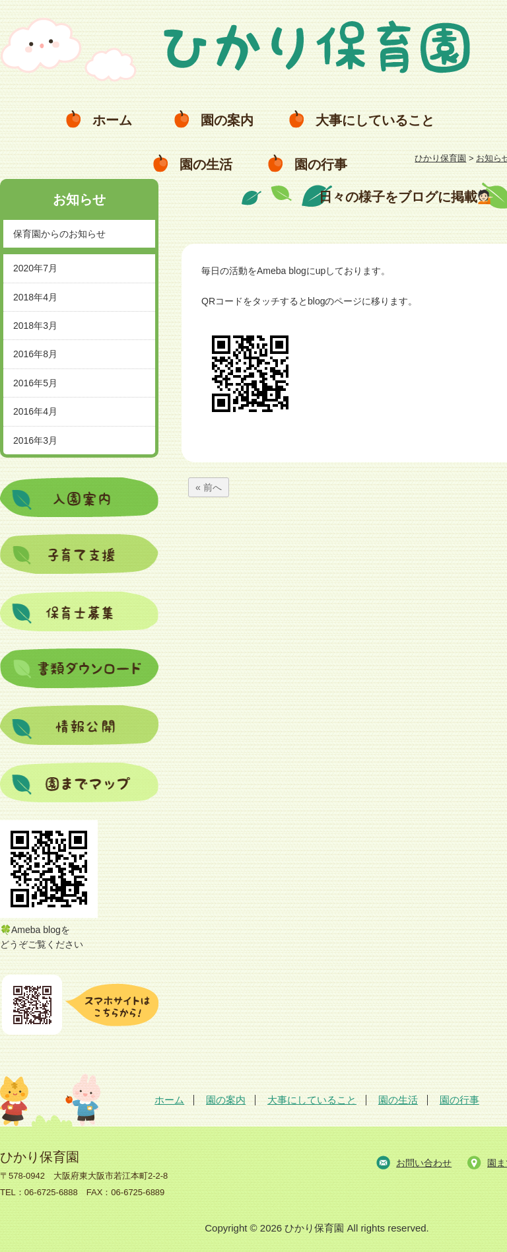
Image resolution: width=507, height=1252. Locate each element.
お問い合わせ (424, 1163)
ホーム (112, 120)
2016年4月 (35, 411)
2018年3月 (35, 325)
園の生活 (206, 164)
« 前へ (208, 487)
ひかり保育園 (440, 158)
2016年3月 (35, 440)
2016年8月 (35, 354)
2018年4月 (35, 297)
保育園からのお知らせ (59, 233)
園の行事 (320, 164)
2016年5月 (35, 383)
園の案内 (227, 120)
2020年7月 (35, 268)
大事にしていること (375, 120)
